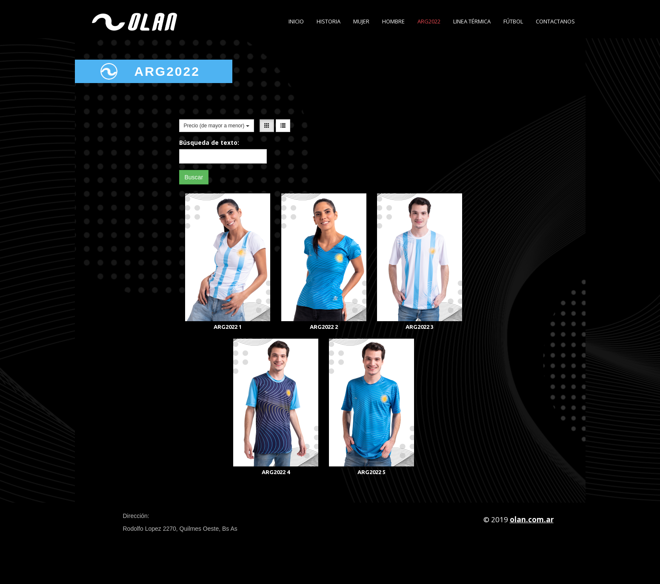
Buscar (194, 177)
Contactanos (555, 21)
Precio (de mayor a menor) (216, 126)
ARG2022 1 (228, 327)
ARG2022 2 (324, 327)
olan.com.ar (532, 519)
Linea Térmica (472, 21)
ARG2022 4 (276, 472)
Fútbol (513, 21)
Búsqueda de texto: (209, 142)
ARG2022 (428, 21)
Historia (328, 21)
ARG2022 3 (420, 327)
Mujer (361, 21)
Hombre (393, 21)
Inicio (296, 21)
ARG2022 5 (371, 472)
